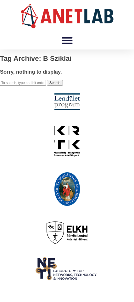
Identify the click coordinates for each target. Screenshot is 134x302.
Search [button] (54, 83)
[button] (67, 40)
